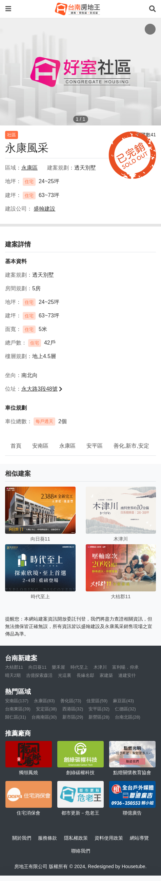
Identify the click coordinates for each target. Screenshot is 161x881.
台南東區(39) (18, 708)
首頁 (16, 446)
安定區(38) (46, 708)
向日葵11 (37, 667)
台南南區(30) (44, 717)
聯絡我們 (80, 851)
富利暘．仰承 (125, 667)
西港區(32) (72, 708)
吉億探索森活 (39, 675)
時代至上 (79, 667)
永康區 (67, 446)
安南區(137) (16, 700)
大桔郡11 (14, 667)
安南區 (40, 446)
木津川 (100, 667)
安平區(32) (98, 708)
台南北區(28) (127, 717)
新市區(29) (72, 717)
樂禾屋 (58, 667)
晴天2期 (13, 675)
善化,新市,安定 (131, 446)
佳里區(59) (96, 700)
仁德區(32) (125, 708)
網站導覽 (139, 838)
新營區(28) (98, 717)
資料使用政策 (109, 838)
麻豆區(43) (123, 700)
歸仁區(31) (15, 717)
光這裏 (64, 675)
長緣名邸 (85, 675)
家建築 (106, 675)
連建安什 (127, 675)
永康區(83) (44, 700)
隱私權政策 (76, 838)
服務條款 (47, 838)
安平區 (94, 446)
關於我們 (21, 838)
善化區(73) (70, 700)
